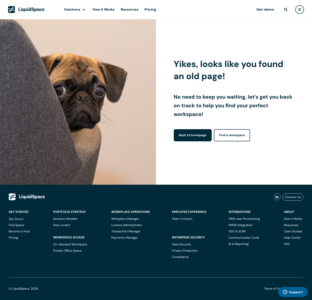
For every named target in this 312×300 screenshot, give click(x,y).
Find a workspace (232, 135)
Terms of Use (273, 289)
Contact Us (293, 197)
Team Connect (182, 219)
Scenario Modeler (65, 219)
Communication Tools (244, 238)
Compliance (180, 257)
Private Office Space (67, 251)
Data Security (181, 244)
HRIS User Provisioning (244, 219)
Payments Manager (124, 238)
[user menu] (299, 9)
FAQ (286, 244)
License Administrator (126, 225)
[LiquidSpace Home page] (26, 9)
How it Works (104, 9)
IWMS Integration (241, 225)
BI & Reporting (239, 244)
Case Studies (293, 231)
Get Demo (16, 219)
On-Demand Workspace (70, 244)
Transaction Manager (126, 231)
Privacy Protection (185, 251)
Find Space (16, 225)
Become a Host (19, 231)
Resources (129, 9)
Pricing (150, 9)
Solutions (72, 9)
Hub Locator (61, 225)
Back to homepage (192, 135)
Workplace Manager (125, 219)
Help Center (292, 238)
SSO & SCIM (237, 231)
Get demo (265, 9)
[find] (285, 9)
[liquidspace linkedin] (277, 197)
